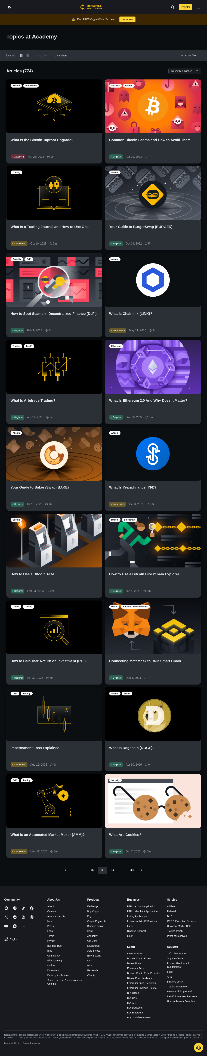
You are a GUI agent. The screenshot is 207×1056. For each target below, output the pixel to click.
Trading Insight (175, 931)
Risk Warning (54, 960)
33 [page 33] (102, 870)
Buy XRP (132, 1002)
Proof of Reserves (177, 936)
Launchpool (93, 945)
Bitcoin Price (134, 963)
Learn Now (128, 19)
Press (50, 926)
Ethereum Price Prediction (141, 983)
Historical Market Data (179, 926)
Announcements (56, 916)
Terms (50, 936)
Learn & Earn (134, 953)
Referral (171, 911)
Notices (51, 965)
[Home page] (91, 7)
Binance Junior (95, 926)
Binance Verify (175, 981)
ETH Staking (94, 955)
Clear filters (61, 55)
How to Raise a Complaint (181, 1001)
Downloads (53, 970)
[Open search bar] (171, 7)
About (50, 906)
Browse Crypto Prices (139, 958)
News (50, 921)
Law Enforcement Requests (182, 996)
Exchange (92, 906)
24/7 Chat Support (177, 953)
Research (92, 970)
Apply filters (42, 55)
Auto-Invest (93, 950)
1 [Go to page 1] (74, 870)
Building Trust (54, 945)
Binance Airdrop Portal (179, 991)
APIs (169, 976)
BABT (90, 965)
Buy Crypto (93, 911)
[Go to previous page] (65, 870)
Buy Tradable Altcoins (139, 1017)
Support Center (175, 958)
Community (53, 955)
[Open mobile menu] (198, 7)
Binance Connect (136, 931)
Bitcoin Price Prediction (140, 978)
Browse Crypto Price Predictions (145, 973)
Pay (89, 916)
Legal (50, 931)
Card (89, 931)
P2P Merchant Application (141, 906)
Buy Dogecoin (135, 1007)
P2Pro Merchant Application (142, 911)
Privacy (51, 940)
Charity (91, 975)
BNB (169, 916)
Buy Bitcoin (133, 992)
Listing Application (137, 916)
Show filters (189, 55)
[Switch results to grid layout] (22, 55)
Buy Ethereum (135, 1012)
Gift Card (92, 940)
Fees (169, 971)
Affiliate (171, 906)
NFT (89, 960)
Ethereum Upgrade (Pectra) (142, 988)
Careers (51, 911)
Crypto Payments (96, 921)
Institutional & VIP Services (142, 921)
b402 (130, 936)
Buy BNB (132, 997)
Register (185, 7)
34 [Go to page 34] (112, 870)
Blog (49, 950)
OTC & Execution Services (181, 921)
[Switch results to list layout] (27, 55)
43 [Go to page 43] (132, 870)
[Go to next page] (141, 870)
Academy (92, 936)
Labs (129, 926)
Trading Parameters (178, 986)
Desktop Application (58, 975)
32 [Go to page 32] (92, 870)
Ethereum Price (135, 968)
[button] (198, 7)
